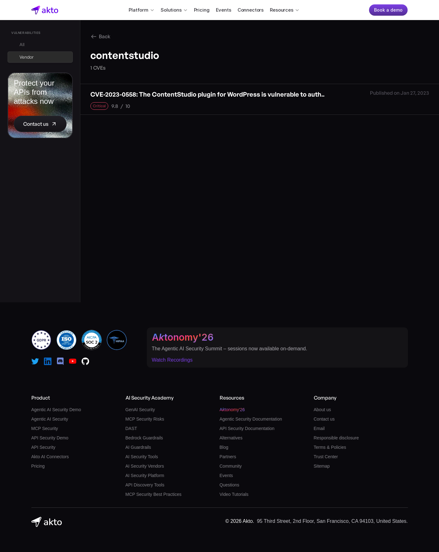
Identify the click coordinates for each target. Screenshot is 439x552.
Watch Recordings (172, 360)
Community (231, 466)
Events (223, 10)
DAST (131, 428)
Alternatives (231, 437)
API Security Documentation (247, 428)
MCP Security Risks (145, 419)
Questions (229, 484)
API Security (43, 447)
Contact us (324, 419)
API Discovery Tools (145, 484)
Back (104, 36)
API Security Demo (49, 437)
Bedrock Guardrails (144, 437)
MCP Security (44, 428)
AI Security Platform (145, 475)
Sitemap (322, 466)
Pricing (202, 10)
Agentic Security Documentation (251, 419)
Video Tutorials (234, 494)
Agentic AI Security (49, 419)
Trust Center (326, 456)
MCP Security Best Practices (154, 494)
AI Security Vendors (145, 466)
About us (322, 409)
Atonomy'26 (183, 337)
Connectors (251, 10)
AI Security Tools (142, 456)
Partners (228, 456)
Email (319, 428)
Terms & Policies (330, 447)
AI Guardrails (138, 447)
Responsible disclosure (336, 437)
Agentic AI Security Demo (56, 409)
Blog (224, 447)
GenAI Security (140, 409)
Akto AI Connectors (50, 456)
